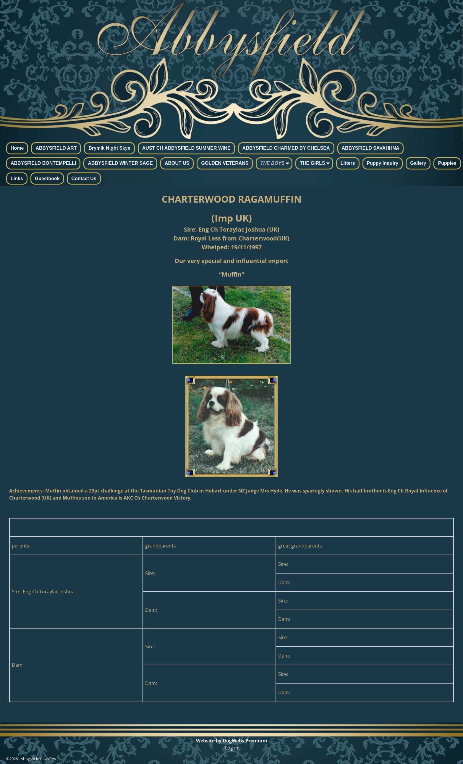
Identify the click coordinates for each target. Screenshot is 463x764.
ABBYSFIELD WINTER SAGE (120, 163)
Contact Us (83, 178)
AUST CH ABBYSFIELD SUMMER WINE (186, 148)
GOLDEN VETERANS (224, 163)
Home (17, 148)
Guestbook (47, 178)
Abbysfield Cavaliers (38, 758)
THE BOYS (276, 163)
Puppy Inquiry (383, 163)
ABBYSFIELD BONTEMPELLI (43, 163)
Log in (231, 747)
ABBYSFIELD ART (56, 148)
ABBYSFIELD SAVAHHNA (370, 148)
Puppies (447, 163)
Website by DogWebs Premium (231, 740)
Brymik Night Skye (109, 148)
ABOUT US (177, 163)
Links (17, 178)
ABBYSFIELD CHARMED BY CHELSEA (286, 148)
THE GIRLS (316, 163)
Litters (348, 163)
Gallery (418, 163)
